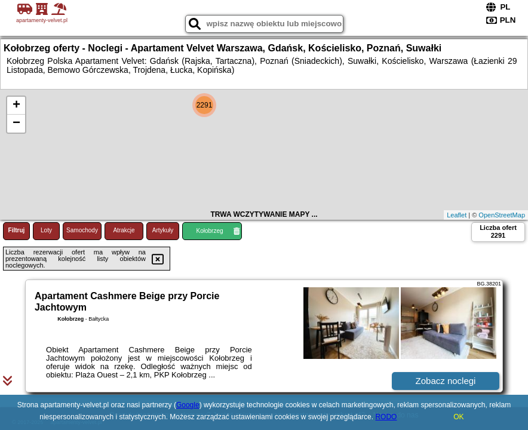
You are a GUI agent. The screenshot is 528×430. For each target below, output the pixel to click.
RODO (386, 417)
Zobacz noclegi (446, 381)
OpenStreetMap (501, 215)
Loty (46, 230)
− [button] (16, 124)
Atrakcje (123, 230)
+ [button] (16, 106)
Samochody (82, 230)
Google (187, 405)
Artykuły (163, 230)
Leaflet (456, 215)
